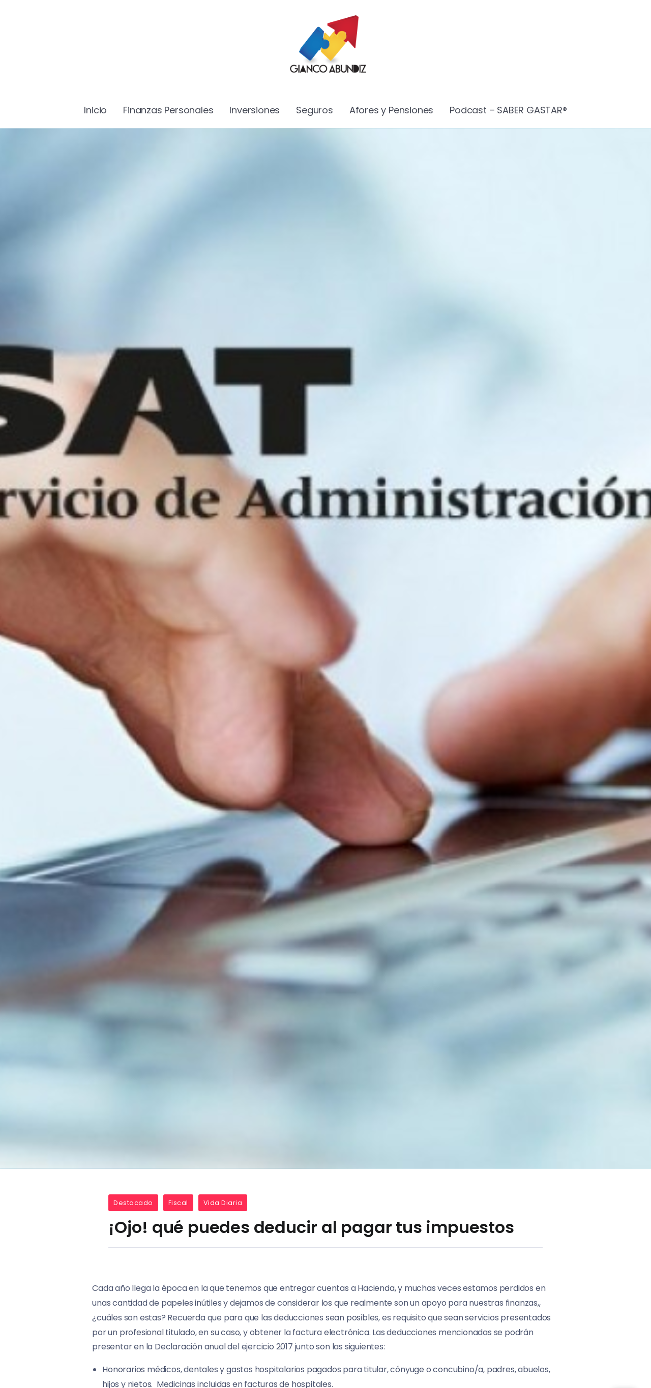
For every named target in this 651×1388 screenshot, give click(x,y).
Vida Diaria (223, 1202)
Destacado (133, 1202)
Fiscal (178, 1202)
